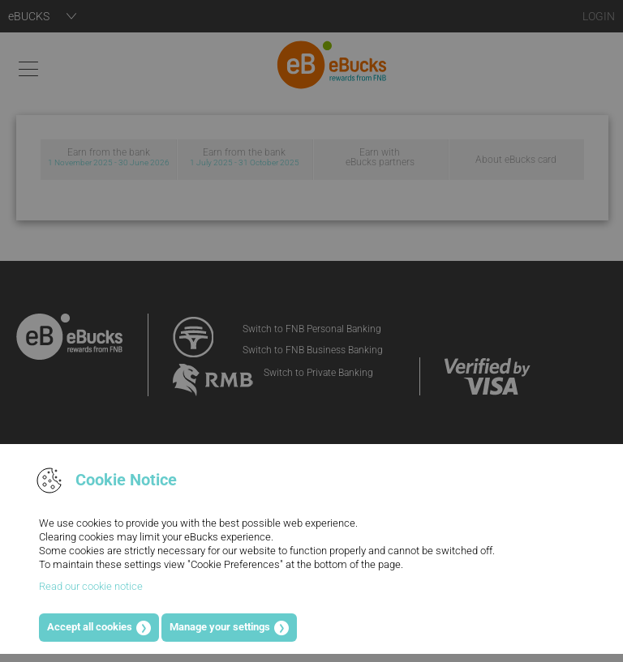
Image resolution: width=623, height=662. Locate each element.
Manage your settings (220, 627)
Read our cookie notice (91, 586)
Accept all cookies (89, 627)
